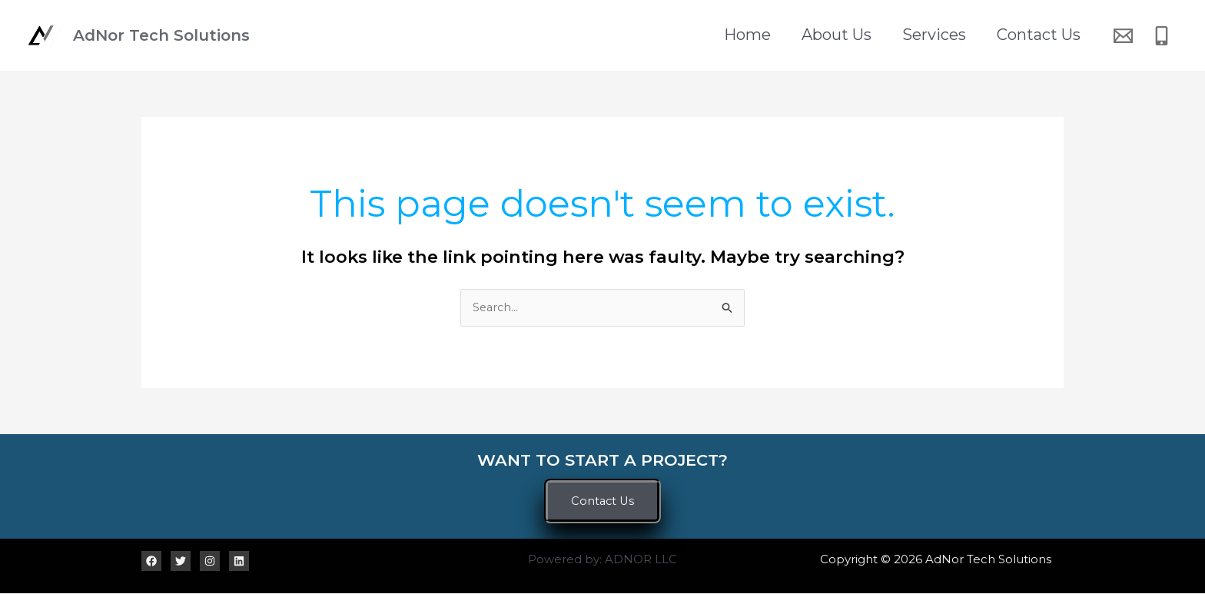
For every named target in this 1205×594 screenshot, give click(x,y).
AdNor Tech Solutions (161, 35)
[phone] (1164, 36)
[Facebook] (151, 561)
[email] (1125, 36)
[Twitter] (181, 561)
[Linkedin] (239, 561)
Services (946, 35)
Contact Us (1042, 35)
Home (774, 35)
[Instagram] (210, 561)
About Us (856, 35)
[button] (602, 501)
